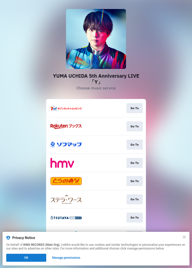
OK (26, 258)
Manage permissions (66, 258)
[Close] (184, 237)
